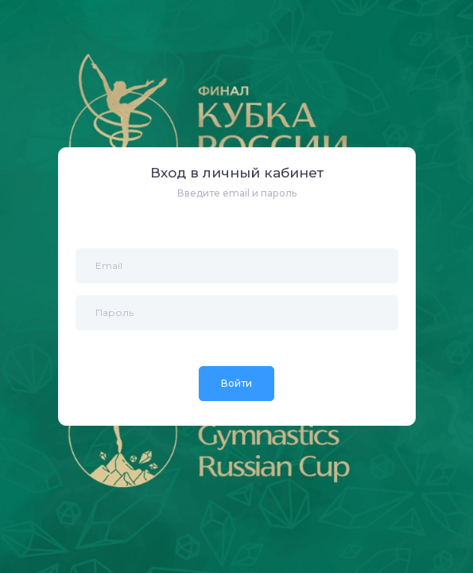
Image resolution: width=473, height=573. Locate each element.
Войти (236, 383)
